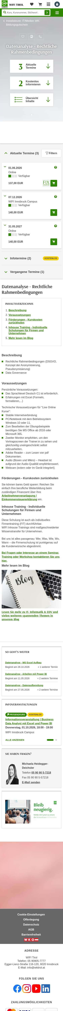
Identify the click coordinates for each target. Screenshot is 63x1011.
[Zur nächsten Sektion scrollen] (31, 118)
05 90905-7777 (37, 960)
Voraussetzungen (20, 315)
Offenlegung (31, 919)
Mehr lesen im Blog (21, 338)
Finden (47, 12)
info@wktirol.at (36, 967)
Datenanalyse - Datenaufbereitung (24, 685)
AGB (31, 929)
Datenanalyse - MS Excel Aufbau (23, 662)
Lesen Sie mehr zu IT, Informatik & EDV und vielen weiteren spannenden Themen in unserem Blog (30, 615)
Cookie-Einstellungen (31, 914)
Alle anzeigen (14, 740)
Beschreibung (18, 310)
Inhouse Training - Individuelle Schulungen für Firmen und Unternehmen (28, 330)
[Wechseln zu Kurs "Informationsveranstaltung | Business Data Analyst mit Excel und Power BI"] (50, 740)
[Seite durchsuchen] (26, 12)
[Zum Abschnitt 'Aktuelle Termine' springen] (31, 66)
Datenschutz (31, 924)
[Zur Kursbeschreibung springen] (31, 99)
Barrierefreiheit (31, 934)
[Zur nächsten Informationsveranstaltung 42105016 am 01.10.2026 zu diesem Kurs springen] (31, 83)
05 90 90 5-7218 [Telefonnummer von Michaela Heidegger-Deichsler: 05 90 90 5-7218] (41, 772)
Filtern (51, 153)
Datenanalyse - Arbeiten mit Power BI (26, 674)
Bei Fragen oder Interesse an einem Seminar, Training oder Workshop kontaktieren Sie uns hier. (31, 556)
